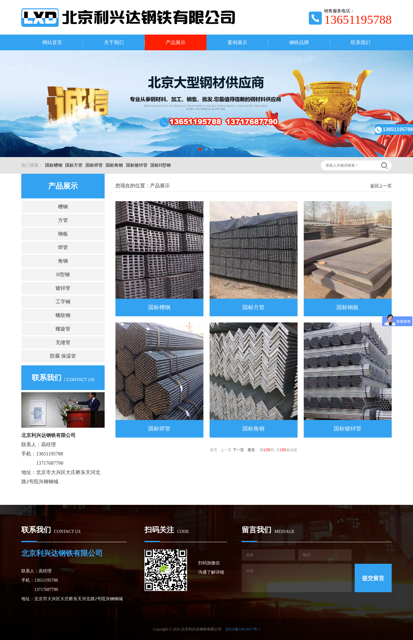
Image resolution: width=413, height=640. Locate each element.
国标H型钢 (160, 165)
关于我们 (114, 42)
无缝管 (63, 342)
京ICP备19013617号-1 (242, 629)
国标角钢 (114, 165)
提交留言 (373, 578)
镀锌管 (63, 288)
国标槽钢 (53, 165)
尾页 (251, 450)
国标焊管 (94, 165)
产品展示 (176, 42)
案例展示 (237, 42)
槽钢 (63, 206)
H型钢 (63, 274)
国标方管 (73, 165)
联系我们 (360, 42)
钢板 (63, 233)
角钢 (63, 261)
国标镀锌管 (137, 165)
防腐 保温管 (63, 356)
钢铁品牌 (299, 42)
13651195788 (394, 129)
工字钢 (63, 301)
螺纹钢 (63, 315)
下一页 (238, 450)
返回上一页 (381, 186)
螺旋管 (63, 328)
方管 (63, 220)
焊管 (63, 247)
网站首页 (52, 42)
